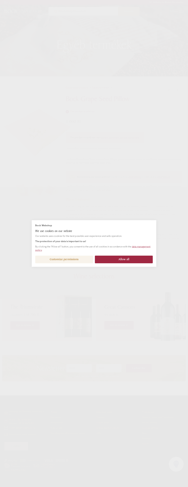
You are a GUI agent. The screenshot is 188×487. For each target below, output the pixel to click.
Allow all (123, 259)
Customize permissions (64, 259)
